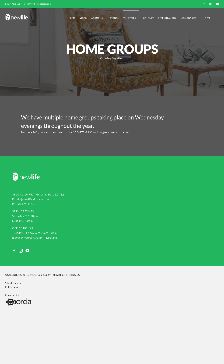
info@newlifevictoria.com (37, 3)
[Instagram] (21, 251)
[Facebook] (14, 251)
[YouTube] (28, 251)
